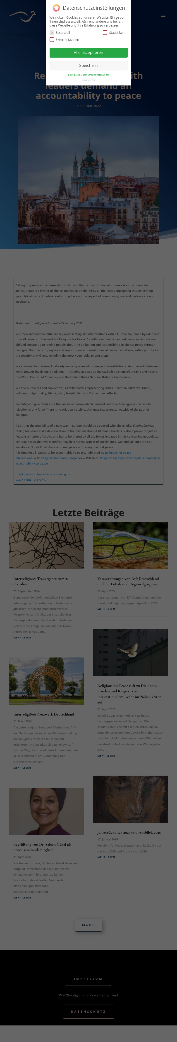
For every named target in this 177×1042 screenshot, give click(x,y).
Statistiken (113, 32)
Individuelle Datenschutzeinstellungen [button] (88, 74)
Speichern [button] (88, 64)
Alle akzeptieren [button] (88, 51)
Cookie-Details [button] (88, 79)
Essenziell (60, 32)
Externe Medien (64, 39)
